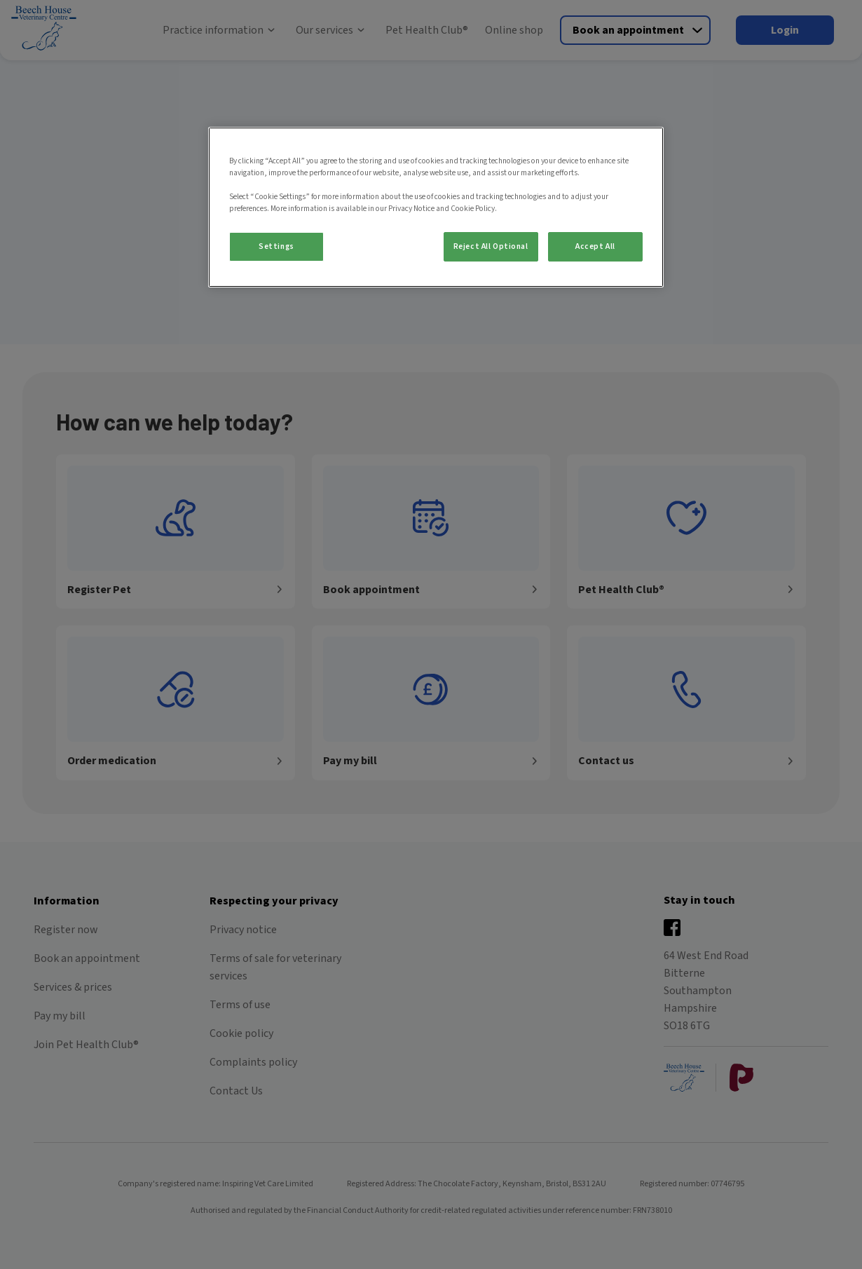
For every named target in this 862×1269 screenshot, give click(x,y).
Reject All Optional (490, 246)
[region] (436, 207)
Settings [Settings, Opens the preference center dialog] (276, 246)
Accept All (595, 246)
